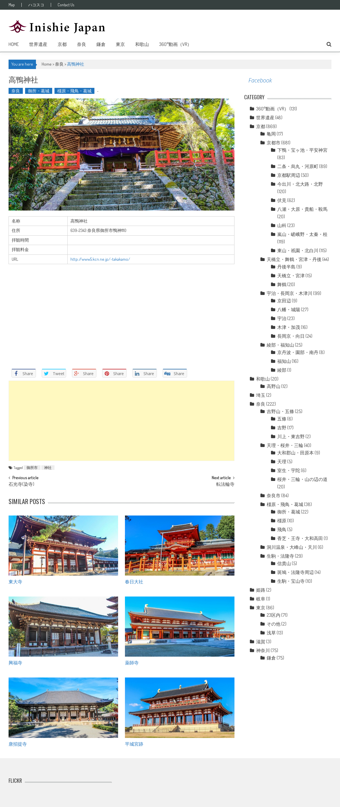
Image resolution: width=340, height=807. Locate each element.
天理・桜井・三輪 (285, 445)
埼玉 (260, 395)
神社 (48, 467)
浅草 (271, 633)
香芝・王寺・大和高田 (300, 538)
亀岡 (271, 134)
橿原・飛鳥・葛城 (74, 91)
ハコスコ (36, 5)
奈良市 (273, 495)
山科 (281, 225)
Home (14, 44)
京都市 (273, 142)
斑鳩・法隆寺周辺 (295, 572)
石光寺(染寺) (21, 484)
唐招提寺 (18, 743)
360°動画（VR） (175, 44)
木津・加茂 (288, 327)
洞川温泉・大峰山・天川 (292, 547)
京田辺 (284, 301)
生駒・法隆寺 (280, 556)
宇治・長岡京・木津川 (289, 293)
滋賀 (260, 641)
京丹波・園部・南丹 (297, 352)
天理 (281, 461)
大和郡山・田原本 (295, 453)
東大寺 (15, 581)
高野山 (273, 386)
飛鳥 (281, 529)
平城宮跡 (134, 743)
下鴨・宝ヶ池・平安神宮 (302, 150)
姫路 (260, 590)
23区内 (273, 615)
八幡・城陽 (288, 309)
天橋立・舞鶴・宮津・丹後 (294, 259)
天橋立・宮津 (291, 275)
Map (12, 5)
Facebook (260, 80)
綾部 (281, 370)
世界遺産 (38, 44)
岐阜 (260, 599)
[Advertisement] (121, 421)
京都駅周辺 (288, 175)
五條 (281, 419)
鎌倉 (101, 44)
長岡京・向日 (291, 336)
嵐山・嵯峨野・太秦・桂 (302, 234)
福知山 (284, 361)
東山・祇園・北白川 (297, 250)
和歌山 (142, 44)
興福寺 (15, 662)
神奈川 (263, 650)
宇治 (281, 318)
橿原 (281, 520)
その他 (273, 624)
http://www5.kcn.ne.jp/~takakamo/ (100, 259)
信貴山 (284, 563)
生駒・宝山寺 (291, 581)
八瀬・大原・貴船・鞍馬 (302, 209)
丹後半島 (286, 267)
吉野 (281, 427)
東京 (120, 44)
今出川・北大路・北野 (300, 184)
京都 (62, 44)
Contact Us (66, 5)
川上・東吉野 (291, 436)
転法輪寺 (225, 484)
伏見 (281, 200)
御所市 (32, 467)
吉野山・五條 (280, 411)
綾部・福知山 (280, 345)
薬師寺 (132, 662)
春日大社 (134, 581)
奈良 (81, 44)
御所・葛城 (38, 91)
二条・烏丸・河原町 (297, 166)
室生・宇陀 (288, 470)
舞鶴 (281, 284)
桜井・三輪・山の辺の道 (302, 479)
